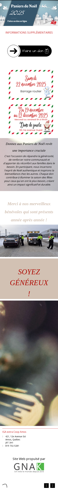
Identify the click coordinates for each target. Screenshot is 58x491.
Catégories (17, 482)
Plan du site (32, 482)
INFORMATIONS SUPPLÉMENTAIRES (29, 32)
